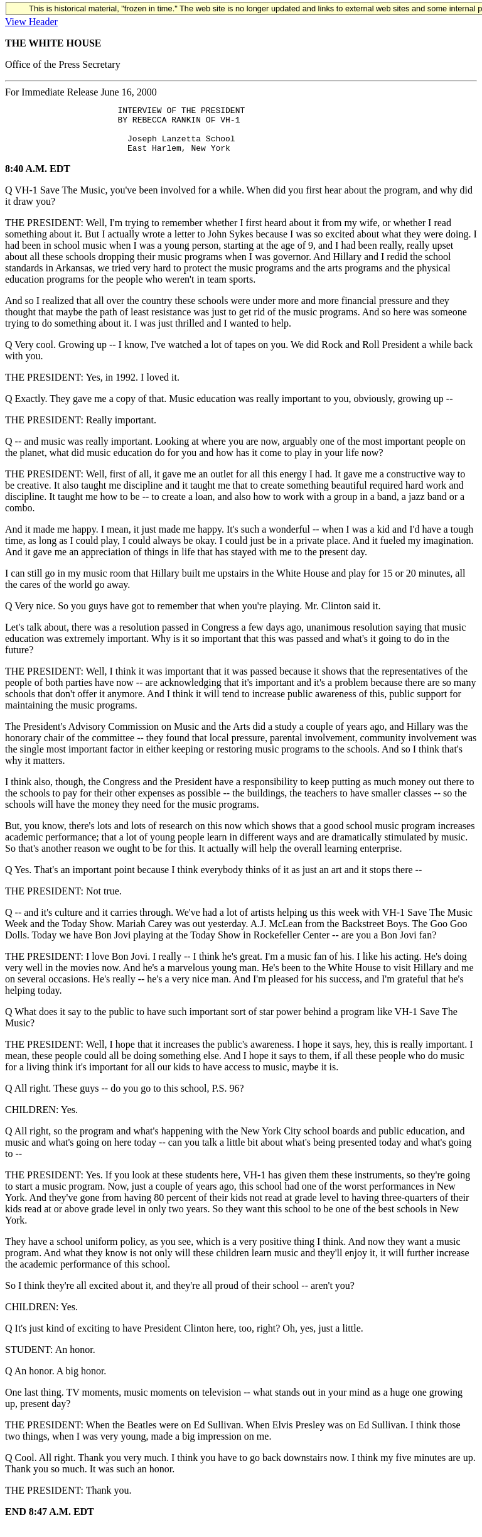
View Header (31, 21)
